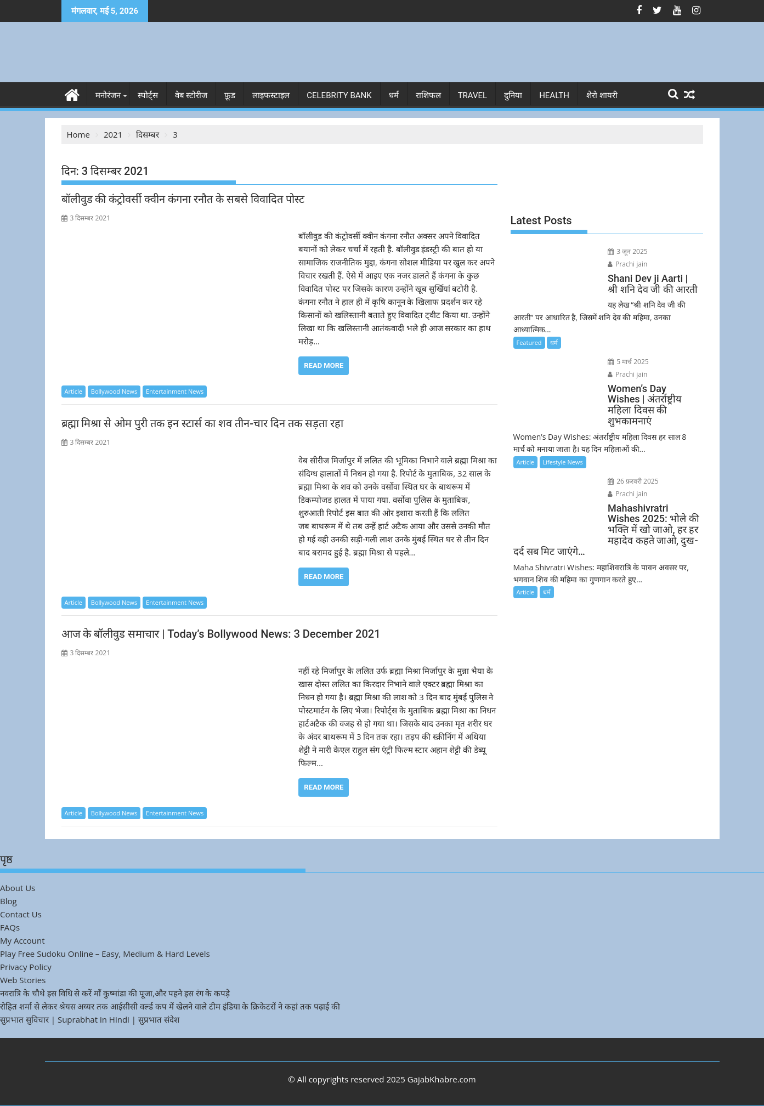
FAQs (10, 927)
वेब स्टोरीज (191, 95)
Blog (8, 900)
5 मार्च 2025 (622, 348)
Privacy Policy (26, 966)
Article (73, 391)
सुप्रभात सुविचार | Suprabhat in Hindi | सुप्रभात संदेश (89, 1019)
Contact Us (21, 914)
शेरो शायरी (602, 95)
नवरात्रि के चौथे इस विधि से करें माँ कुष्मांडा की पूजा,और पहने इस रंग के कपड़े (115, 993)
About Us (17, 887)
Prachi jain (668, 251)
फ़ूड (229, 95)
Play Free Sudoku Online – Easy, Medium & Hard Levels (105, 953)
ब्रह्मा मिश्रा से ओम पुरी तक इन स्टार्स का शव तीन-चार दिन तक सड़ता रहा (202, 423)
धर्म (394, 95)
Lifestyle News (563, 438)
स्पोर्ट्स (148, 95)
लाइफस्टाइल (271, 95)
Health (554, 95)
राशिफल (428, 95)
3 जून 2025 (622, 251)
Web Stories (23, 979)
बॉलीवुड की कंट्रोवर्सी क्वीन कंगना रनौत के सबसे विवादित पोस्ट (183, 199)
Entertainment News (174, 391)
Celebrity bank (339, 95)
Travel (473, 95)
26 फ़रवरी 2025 (627, 457)
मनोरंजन (108, 95)
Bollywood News (114, 391)
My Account (22, 940)
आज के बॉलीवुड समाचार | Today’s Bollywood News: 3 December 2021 (221, 633)
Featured (529, 329)
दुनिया (513, 95)
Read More (323, 365)
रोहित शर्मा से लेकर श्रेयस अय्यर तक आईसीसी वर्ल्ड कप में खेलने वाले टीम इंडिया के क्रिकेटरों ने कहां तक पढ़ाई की (170, 1006)
